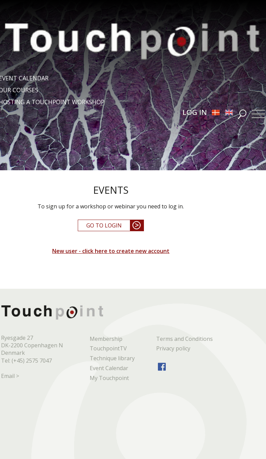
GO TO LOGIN (104, 225)
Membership (106, 339)
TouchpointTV (108, 348)
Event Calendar (109, 368)
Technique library (112, 358)
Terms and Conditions (184, 339)
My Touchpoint (109, 378)
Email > (10, 376)
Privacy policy (173, 348)
